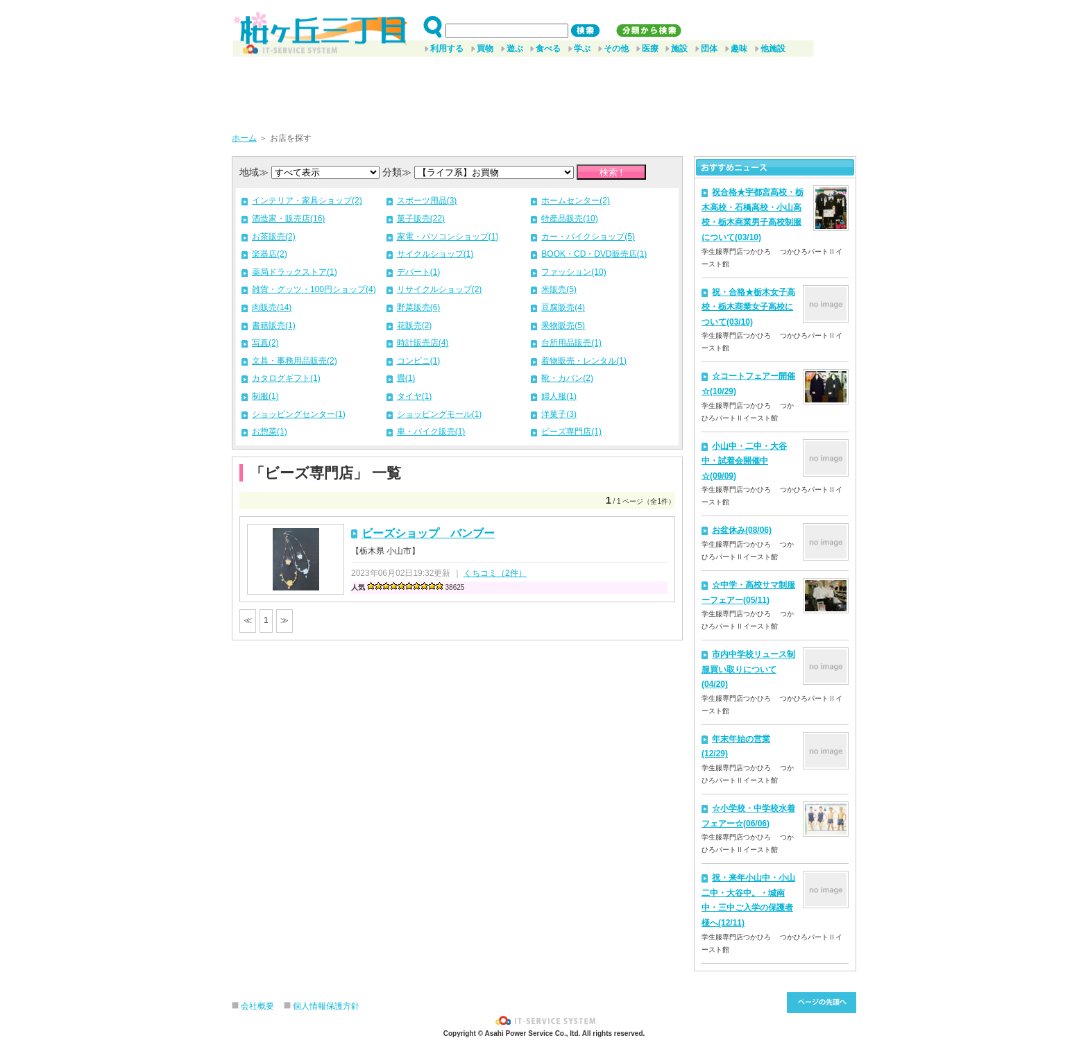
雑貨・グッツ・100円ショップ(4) (314, 289)
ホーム (244, 138)
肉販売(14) (271, 307)
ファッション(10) (573, 272)
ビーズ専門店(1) (571, 431)
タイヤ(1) (414, 396)
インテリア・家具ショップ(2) (307, 200)
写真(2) (265, 343)
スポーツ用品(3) (427, 200)
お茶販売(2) (274, 236)
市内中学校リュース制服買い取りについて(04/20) (748, 669)
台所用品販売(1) (571, 343)
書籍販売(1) (274, 325)
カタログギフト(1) (286, 378)
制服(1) (265, 396)
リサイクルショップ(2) (439, 289)
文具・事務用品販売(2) (294, 361)
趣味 (739, 48)
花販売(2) (414, 325)
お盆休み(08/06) (742, 530)
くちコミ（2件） (495, 573)
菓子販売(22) (421, 218)
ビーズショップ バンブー (428, 533)
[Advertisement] (544, 89)
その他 (616, 48)
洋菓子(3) (559, 414)
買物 (485, 48)
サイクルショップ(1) (435, 254)
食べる (548, 48)
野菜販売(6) (419, 307)
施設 (679, 48)
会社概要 (257, 1006)
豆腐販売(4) (563, 307)
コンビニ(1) (419, 361)
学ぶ (582, 48)
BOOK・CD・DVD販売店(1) (594, 254)
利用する (447, 48)
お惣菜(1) (269, 431)
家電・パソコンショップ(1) (448, 236)
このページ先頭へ (821, 1002)
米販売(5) (559, 289)
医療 (650, 48)
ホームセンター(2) (575, 200)
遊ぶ (515, 48)
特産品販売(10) (569, 218)
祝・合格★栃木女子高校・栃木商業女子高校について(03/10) (748, 307)
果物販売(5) (563, 325)
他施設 (772, 48)
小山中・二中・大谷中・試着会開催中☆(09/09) (744, 461)
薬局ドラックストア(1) (294, 272)
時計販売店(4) (423, 343)
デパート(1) (419, 272)
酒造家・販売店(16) (288, 218)
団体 (709, 48)
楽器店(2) (269, 254)
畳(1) (406, 378)
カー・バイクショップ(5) (588, 236)
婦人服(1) (559, 396)
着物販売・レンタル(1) (584, 361)
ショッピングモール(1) (439, 414)
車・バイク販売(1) (431, 431)
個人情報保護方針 (326, 1006)
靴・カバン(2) (567, 378)
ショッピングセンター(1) (299, 414)
